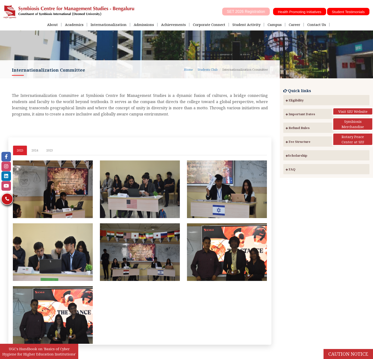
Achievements (173, 24)
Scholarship (296, 155)
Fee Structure (298, 142)
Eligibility (295, 100)
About (52, 24)
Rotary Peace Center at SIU (353, 139)
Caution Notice (348, 354)
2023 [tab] (49, 150)
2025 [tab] (20, 150)
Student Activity (246, 24)
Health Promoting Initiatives (299, 12)
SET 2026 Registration (246, 12)
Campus (275, 24)
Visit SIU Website (353, 111)
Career (294, 24)
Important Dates (300, 114)
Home (188, 69)
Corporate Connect (209, 24)
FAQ (290, 169)
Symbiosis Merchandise (353, 124)
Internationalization (109, 24)
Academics (74, 24)
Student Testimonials (348, 12)
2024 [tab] (34, 150)
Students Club (208, 69)
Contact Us (316, 24)
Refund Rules (298, 128)
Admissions (144, 24)
